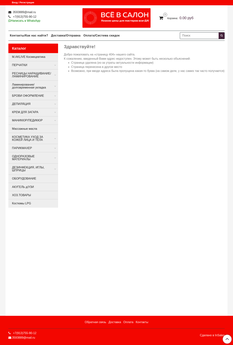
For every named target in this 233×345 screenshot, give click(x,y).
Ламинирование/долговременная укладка (29, 86)
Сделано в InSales (212, 335)
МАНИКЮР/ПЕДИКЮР (27, 120)
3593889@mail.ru (24, 12)
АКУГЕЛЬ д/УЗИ (23, 186)
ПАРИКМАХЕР (22, 148)
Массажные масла (24, 128)
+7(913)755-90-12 (24, 16)
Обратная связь (95, 322)
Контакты (142, 322)
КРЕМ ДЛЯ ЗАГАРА (25, 112)
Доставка (114, 322)
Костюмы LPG (21, 203)
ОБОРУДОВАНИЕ (24, 178)
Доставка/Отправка (65, 35)
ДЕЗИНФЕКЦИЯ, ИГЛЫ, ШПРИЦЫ (28, 169)
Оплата (128, 322)
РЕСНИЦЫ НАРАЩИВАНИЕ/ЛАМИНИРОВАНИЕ (31, 75)
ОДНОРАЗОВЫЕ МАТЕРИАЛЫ (23, 158)
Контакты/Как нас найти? (29, 35)
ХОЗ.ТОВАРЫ (21, 195)
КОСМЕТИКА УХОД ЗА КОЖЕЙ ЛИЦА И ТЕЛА (27, 138)
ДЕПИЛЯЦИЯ (21, 103)
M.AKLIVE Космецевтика (28, 56)
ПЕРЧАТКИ (19, 65)
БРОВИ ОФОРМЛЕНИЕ (28, 95)
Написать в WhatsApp (25, 20)
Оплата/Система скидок (101, 35)
